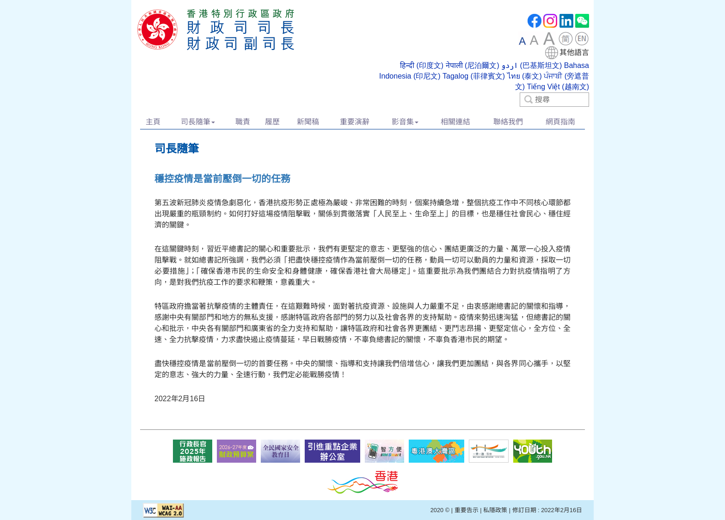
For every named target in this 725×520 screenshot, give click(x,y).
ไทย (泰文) (524, 76)
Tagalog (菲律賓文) (473, 76)
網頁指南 (560, 122)
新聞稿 (308, 122)
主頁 (153, 122)
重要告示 (467, 510)
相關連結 (455, 122)
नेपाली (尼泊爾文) (472, 65)
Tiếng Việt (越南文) (558, 87)
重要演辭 (354, 122)
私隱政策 (495, 510)
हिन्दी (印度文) (421, 65)
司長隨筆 (198, 122)
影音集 (405, 122)
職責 (242, 122)
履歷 (272, 122)
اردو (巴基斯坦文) (531, 65)
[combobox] (479, 69)
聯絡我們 (508, 122)
